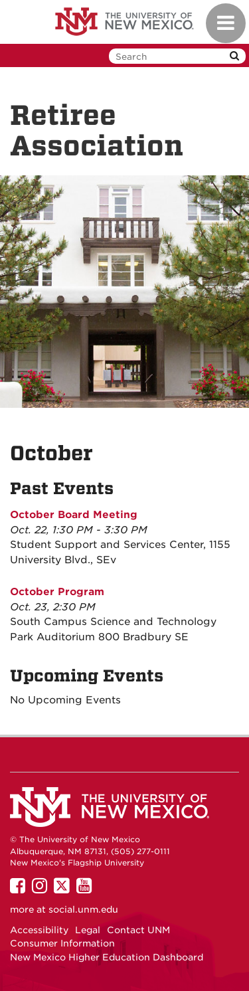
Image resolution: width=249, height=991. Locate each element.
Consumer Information (62, 943)
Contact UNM (138, 930)
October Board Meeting (73, 515)
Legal (87, 930)
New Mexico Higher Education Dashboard (106, 957)
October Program (57, 592)
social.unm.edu (83, 909)
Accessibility (39, 930)
